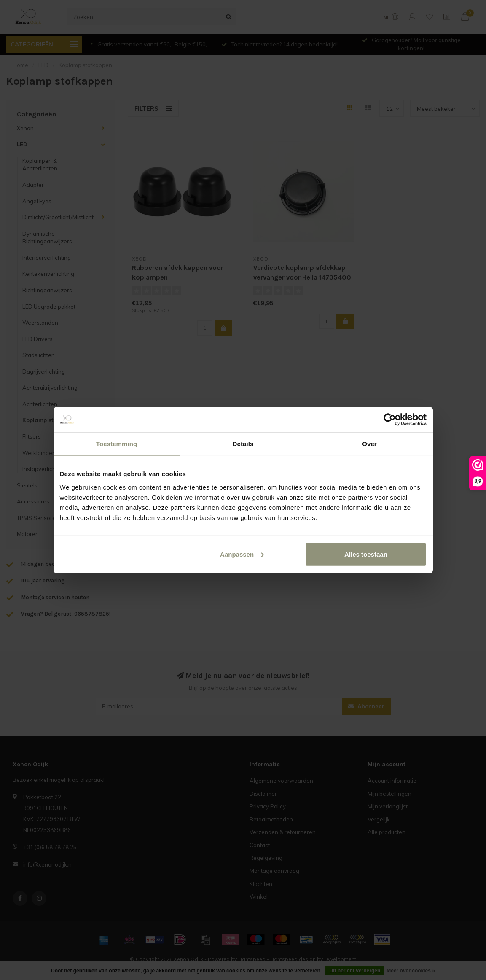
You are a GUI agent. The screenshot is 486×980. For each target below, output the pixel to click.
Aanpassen (242, 553)
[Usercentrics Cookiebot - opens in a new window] (390, 419)
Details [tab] (243, 443)
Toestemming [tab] (116, 443)
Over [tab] (369, 443)
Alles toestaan (365, 553)
